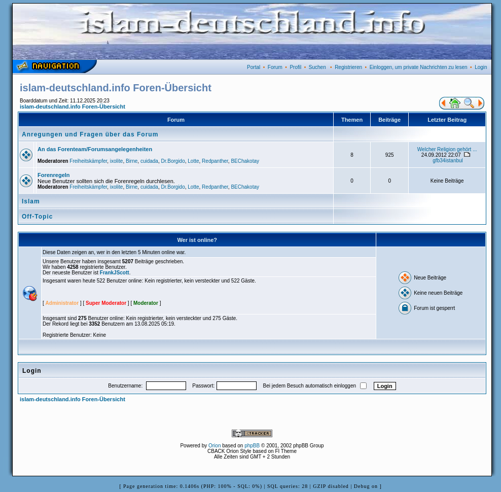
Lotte (193, 161)
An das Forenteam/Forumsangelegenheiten (95, 149)
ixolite (116, 161)
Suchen (317, 67)
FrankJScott (114, 272)
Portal (253, 67)
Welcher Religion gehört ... (447, 149)
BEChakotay (245, 161)
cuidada (149, 161)
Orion (214, 445)
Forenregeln (54, 175)
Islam (31, 201)
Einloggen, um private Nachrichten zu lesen (419, 67)
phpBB (252, 445)
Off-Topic (37, 216)
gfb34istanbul (448, 160)
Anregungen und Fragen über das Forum (90, 134)
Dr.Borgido (173, 161)
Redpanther (215, 161)
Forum (275, 67)
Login (481, 67)
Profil (295, 67)
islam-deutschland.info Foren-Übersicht (72, 106)
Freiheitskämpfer (88, 161)
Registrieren (348, 67)
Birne (131, 161)
